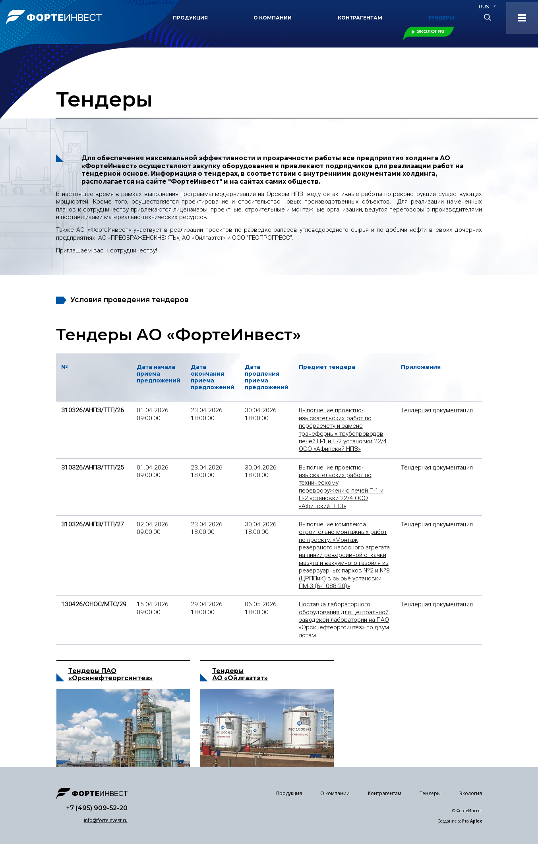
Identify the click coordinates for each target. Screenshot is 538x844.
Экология (431, 31)
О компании (273, 18)
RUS (484, 7)
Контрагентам (360, 18)
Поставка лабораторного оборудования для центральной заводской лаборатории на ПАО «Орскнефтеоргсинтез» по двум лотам (344, 620)
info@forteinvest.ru (106, 820)
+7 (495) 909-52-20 (97, 808)
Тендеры (441, 18)
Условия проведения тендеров (129, 299)
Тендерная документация (437, 410)
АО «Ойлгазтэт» (240, 707)
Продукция (190, 18)
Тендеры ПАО (92, 681)
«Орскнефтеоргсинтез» (110, 688)
